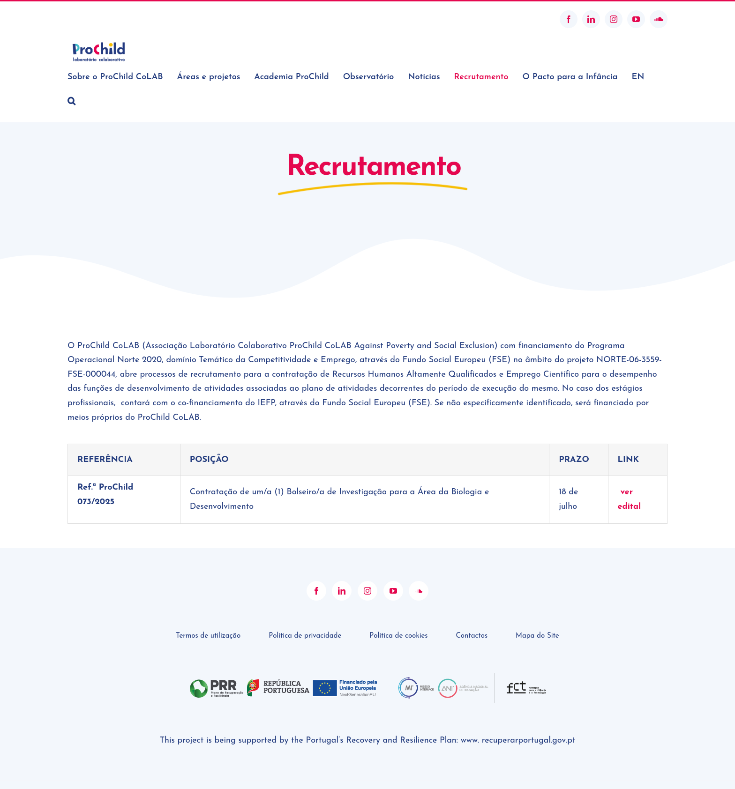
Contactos (472, 612)
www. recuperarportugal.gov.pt (518, 717)
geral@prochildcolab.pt (102, 18)
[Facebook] (316, 567)
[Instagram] (367, 567)
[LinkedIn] (342, 567)
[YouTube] (393, 567)
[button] (71, 100)
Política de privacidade (305, 612)
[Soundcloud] (418, 567)
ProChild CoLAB (364, 773)
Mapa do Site (537, 612)
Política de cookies (398, 612)
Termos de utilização (208, 612)
